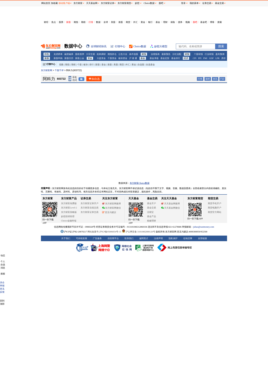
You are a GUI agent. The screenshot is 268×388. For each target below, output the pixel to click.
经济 (186, 58)
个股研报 (198, 54)
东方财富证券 (107, 3)
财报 (144, 54)
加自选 (94, 78)
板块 (85, 64)
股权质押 (79, 54)
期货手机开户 (214, 203)
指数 (61, 64)
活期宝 (150, 212)
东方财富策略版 (69, 212)
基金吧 (203, 22)
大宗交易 (90, 54)
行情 (91, 22)
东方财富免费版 (69, 203)
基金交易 (151, 207)
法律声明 (158, 238)
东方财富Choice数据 (139, 183)
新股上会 (79, 58)
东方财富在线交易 (89, 207)
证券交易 (206, 3)
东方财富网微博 (111, 203)
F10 (222, 79)
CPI (194, 58)
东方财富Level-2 (69, 207)
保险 (172, 22)
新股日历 (68, 58)
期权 (83, 22)
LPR (217, 58)
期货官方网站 (214, 212)
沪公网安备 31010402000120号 (138, 231)
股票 (61, 22)
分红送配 (176, 54)
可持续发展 (81, 238)
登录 (183, 3)
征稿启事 (187, 238)
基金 (158, 22)
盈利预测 (220, 54)
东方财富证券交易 (89, 212)
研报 (187, 54)
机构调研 (101, 54)
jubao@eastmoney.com (203, 227)
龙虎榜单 (58, 54)
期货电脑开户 (214, 207)
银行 (150, 22)
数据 (98, 22)
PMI (205, 58)
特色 (46, 54)
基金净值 (154, 58)
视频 (187, 22)
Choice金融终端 (68, 220)
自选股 (141, 64)
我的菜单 (194, 3)
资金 (90, 58)
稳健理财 (151, 220)
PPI (199, 58)
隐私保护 (173, 238)
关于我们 (65, 238)
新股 (68, 22)
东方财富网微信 (111, 208)
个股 (79, 64)
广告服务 (97, 238)
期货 (128, 22)
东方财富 (47, 198)
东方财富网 (46, 70)
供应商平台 (113, 238)
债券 (180, 22)
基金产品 (151, 216)
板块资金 (122, 58)
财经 (46, 22)
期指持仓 (112, 54)
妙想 (137, 3)
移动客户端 (64, 3)
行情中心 (50, 64)
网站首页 (45, 3)
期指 (76, 22)
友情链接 (202, 238)
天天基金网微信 (170, 208)
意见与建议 (109, 212)
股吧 (195, 22)
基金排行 (175, 58)
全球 (105, 22)
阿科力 (49, 78)
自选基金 (150, 64)
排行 (91, 64)
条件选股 (133, 54)
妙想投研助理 (67, 216)
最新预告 (166, 54)
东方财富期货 (195, 198)
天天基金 (133, 198)
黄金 (143, 22)
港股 (120, 22)
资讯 (215, 79)
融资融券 (68, 54)
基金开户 (151, 203)
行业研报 (209, 54)
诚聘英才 (143, 238)
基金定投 (164, 58)
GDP (211, 58)
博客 (212, 22)
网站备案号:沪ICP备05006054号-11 (104, 231)
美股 (113, 22)
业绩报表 (155, 54)
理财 (165, 22)
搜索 (219, 22)
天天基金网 (91, 3)
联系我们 (129, 238)
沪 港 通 (133, 58)
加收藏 (54, 3)
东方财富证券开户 (89, 203)
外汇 (135, 22)
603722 (61, 78)
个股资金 (112, 58)
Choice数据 (149, 3)
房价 (223, 58)
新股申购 (58, 58)
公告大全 (122, 54)
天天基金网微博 (170, 203)
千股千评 (59, 70)
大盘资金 (101, 58)
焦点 (53, 22)
